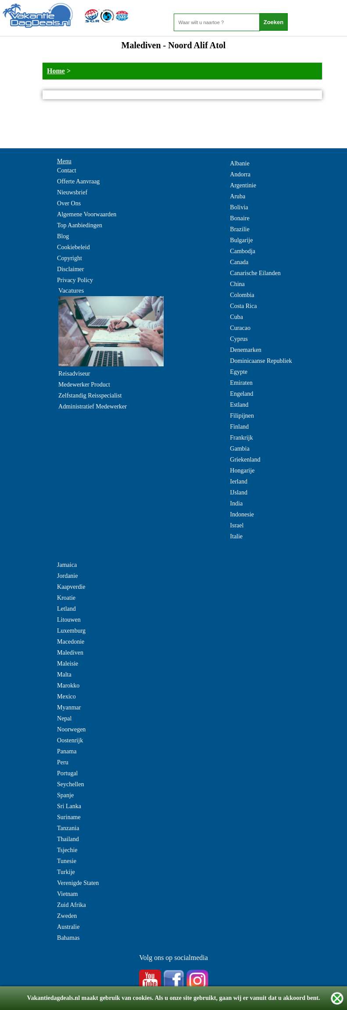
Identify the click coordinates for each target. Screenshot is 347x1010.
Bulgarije (241, 240)
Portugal (67, 773)
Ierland (238, 481)
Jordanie (67, 576)
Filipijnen (242, 415)
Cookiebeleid (73, 247)
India (236, 503)
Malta (64, 674)
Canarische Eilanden (255, 273)
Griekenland (245, 459)
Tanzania (68, 828)
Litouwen (69, 619)
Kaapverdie (71, 587)
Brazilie (239, 229)
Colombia (242, 295)
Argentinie (243, 185)
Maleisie (67, 663)
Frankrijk (241, 437)
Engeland (241, 393)
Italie (236, 536)
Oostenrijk (70, 740)
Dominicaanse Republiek (261, 361)
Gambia (239, 448)
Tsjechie (67, 850)
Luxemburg (71, 630)
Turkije (66, 872)
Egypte (238, 372)
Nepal (64, 718)
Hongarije (242, 470)
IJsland (238, 492)
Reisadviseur (74, 373)
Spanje (65, 795)
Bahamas (68, 938)
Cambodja (242, 251)
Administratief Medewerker (92, 406)
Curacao (240, 328)
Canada (239, 262)
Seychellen (70, 784)
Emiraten (241, 383)
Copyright (69, 258)
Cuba (236, 317)
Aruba (237, 196)
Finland (239, 426)
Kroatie (66, 598)
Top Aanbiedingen (79, 225)
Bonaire (239, 218)
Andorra (240, 174)
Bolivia (239, 207)
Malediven (70, 652)
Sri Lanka (69, 806)
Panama (66, 751)
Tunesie (66, 861)
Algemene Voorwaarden (86, 214)
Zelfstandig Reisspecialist (90, 395)
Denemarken (245, 350)
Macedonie (70, 641)
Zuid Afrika (71, 905)
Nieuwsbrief (72, 192)
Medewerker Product (84, 384)
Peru (62, 762)
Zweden (67, 916)
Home (56, 71)
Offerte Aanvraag (78, 181)
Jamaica (67, 565)
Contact (66, 170)
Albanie (239, 163)
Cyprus (238, 339)
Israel (236, 525)
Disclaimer (70, 269)
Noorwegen (71, 729)
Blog (63, 236)
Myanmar (69, 707)
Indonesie (242, 514)
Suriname (69, 817)
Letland (66, 608)
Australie (68, 927)
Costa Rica (243, 306)
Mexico (66, 696)
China (237, 284)
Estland (239, 404)
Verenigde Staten (78, 883)
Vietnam (67, 894)
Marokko (68, 685)
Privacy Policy (75, 280)
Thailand (68, 839)
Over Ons (69, 203)
